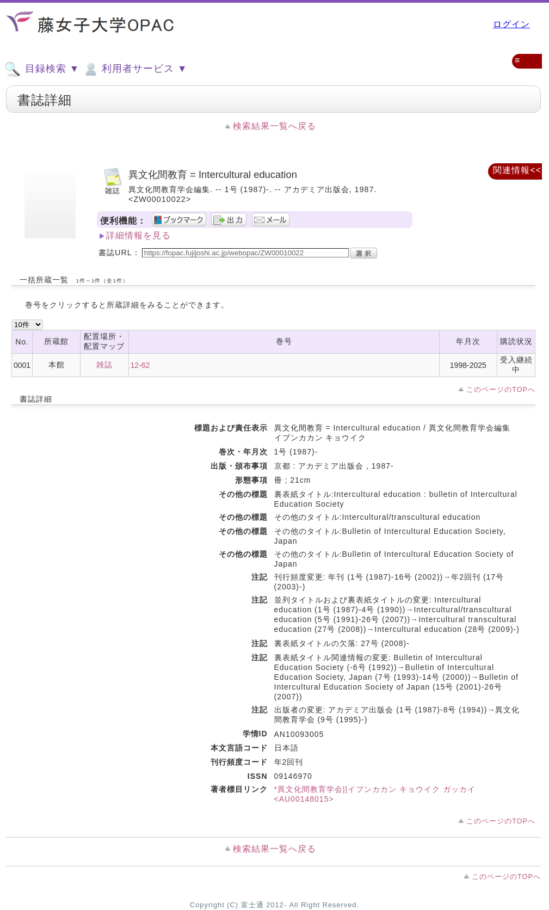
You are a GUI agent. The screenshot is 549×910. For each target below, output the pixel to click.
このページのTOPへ (500, 389)
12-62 (140, 365)
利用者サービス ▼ (134, 69)
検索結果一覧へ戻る (274, 126)
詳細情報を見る (138, 235)
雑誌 (104, 364)
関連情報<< (517, 170)
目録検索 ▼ (41, 69)
